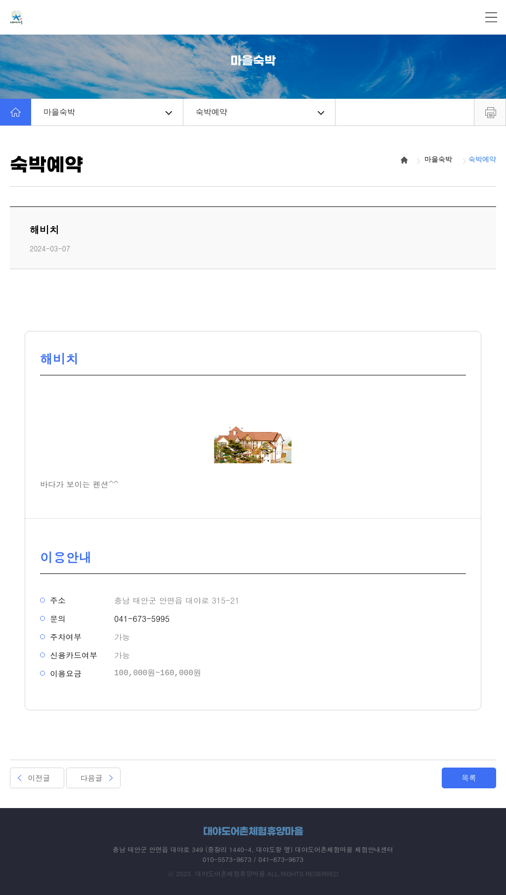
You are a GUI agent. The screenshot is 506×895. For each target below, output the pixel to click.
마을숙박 (107, 112)
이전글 (39, 778)
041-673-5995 (141, 618)
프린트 (490, 112)
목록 (469, 778)
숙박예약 (260, 112)
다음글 (92, 778)
